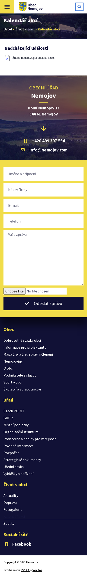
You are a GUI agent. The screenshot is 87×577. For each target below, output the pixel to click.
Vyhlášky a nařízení (18, 473)
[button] (7, 6)
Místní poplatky (16, 425)
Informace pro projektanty (24, 347)
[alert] (43, 58)
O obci (8, 368)
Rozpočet (11, 452)
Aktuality (10, 495)
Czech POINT (14, 411)
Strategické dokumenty (22, 459)
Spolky (8, 523)
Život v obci (25, 29)
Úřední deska (13, 466)
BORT (25, 570)
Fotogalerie (12, 509)
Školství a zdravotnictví (22, 389)
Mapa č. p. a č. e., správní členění (28, 354)
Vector (37, 570)
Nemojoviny (13, 361)
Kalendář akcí (14, 516)
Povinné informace (18, 445)
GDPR (8, 418)
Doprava (10, 502)
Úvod (7, 29)
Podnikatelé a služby (19, 375)
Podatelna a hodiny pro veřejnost (29, 438)
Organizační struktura (21, 431)
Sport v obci (12, 382)
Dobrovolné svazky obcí (22, 340)
